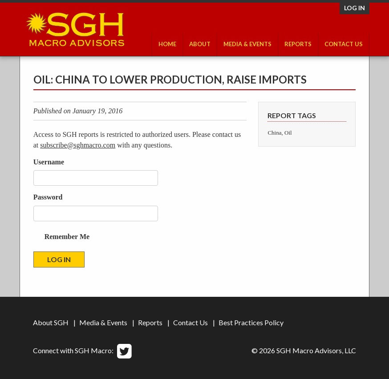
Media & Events (247, 44)
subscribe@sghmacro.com (77, 145)
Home (167, 44)
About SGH (51, 322)
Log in (354, 8)
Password (48, 197)
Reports (298, 44)
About (200, 44)
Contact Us (343, 44)
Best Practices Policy (251, 322)
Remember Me (67, 236)
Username (48, 162)
